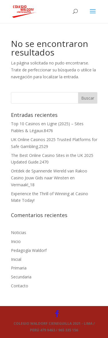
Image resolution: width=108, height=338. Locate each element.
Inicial (16, 259)
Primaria (18, 268)
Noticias (18, 232)
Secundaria (21, 277)
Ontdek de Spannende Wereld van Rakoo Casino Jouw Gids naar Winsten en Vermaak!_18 (49, 177)
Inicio (16, 241)
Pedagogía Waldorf (29, 250)
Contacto (19, 285)
